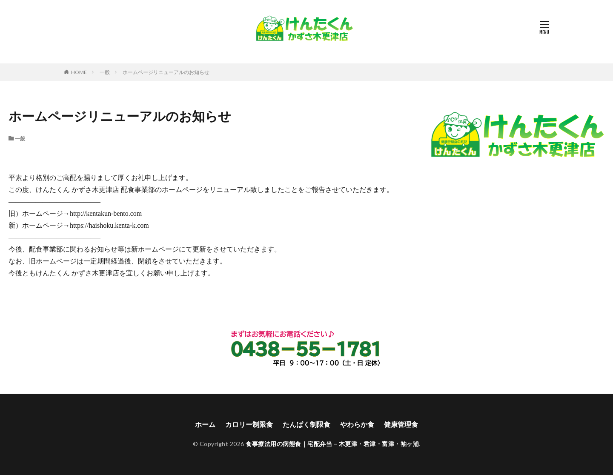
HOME (79, 71)
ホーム (205, 424)
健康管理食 (401, 424)
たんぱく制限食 (306, 424)
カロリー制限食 (249, 424)
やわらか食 (357, 424)
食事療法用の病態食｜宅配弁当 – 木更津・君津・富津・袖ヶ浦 (332, 443)
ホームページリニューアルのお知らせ (166, 72)
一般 (105, 72)
